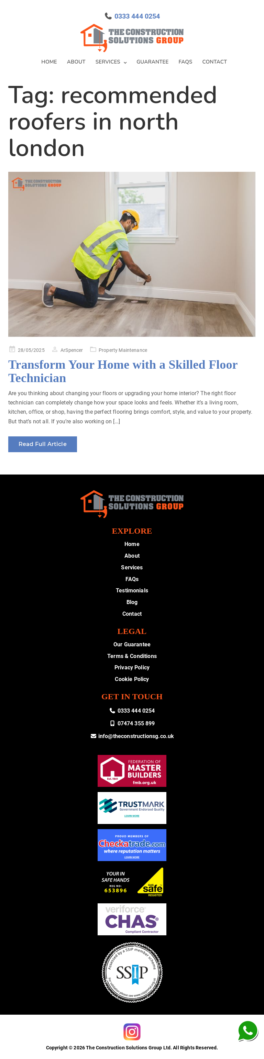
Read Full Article (43, 444)
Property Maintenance (123, 350)
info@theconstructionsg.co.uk (132, 736)
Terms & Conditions (132, 656)
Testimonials (132, 590)
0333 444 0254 (137, 16)
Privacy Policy (132, 667)
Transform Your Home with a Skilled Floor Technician (123, 371)
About (76, 61)
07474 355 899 (132, 723)
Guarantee (152, 61)
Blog (132, 602)
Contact (214, 61)
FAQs (185, 61)
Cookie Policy (132, 679)
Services (108, 61)
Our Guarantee (132, 644)
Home (49, 61)
